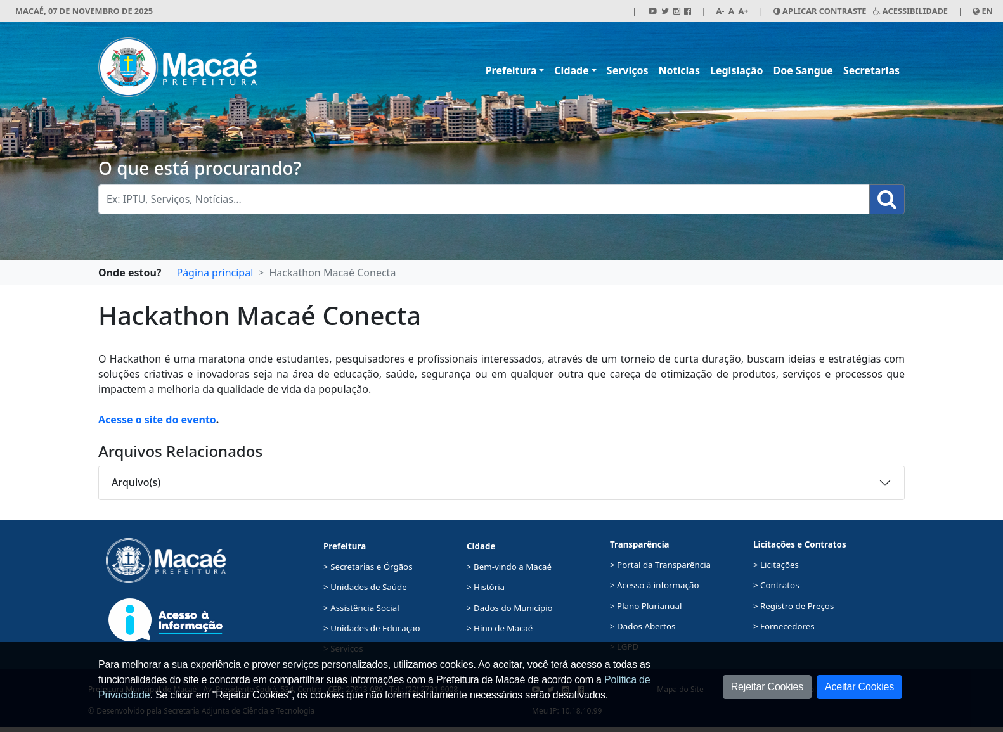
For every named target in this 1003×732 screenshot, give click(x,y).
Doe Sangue (803, 70)
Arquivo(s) (136, 482)
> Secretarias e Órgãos (368, 566)
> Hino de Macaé (500, 628)
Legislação (736, 70)
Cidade (571, 70)
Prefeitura (511, 70)
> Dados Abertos (642, 626)
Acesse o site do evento (157, 420)
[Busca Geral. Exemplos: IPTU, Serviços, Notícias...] (484, 199)
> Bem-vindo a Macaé (509, 566)
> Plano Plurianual (646, 606)
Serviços (628, 70)
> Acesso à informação (654, 585)
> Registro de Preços (793, 606)
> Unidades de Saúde (365, 587)
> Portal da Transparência (660, 564)
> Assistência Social (361, 607)
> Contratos (776, 585)
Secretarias (871, 70)
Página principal (214, 272)
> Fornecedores (784, 626)
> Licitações (776, 564)
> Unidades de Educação (371, 628)
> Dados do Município (510, 607)
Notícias (679, 70)
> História (486, 587)
